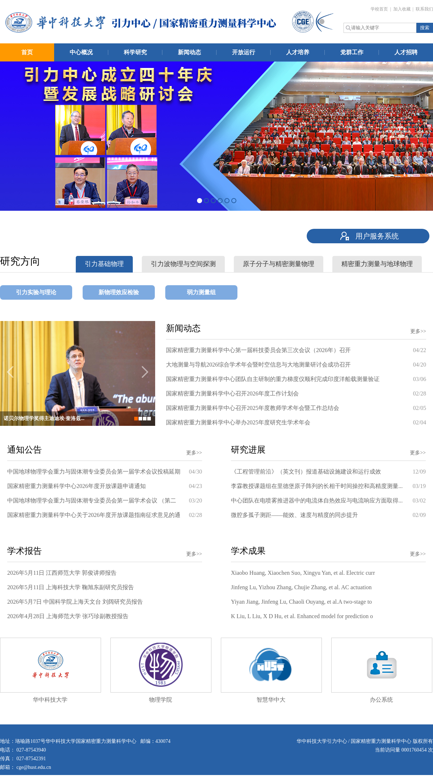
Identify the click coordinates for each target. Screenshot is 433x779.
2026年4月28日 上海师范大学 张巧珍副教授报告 (67, 616)
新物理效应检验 (119, 292)
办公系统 (381, 700)
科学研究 (135, 52)
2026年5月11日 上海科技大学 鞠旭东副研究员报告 (70, 587)
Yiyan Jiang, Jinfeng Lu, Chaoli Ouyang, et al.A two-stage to (301, 602)
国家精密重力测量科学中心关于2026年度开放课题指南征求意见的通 (93, 515)
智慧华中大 (271, 700)
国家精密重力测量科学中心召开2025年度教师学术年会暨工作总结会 (252, 408)
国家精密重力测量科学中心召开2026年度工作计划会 (232, 393)
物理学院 (160, 700)
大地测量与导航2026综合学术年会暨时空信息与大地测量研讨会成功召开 (258, 364)
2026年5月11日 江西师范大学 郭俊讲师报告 (62, 573)
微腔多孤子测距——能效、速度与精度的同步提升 (294, 515)
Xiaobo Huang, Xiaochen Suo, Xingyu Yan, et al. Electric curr (303, 573)
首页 (27, 52)
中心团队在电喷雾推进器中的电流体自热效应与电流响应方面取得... (317, 500)
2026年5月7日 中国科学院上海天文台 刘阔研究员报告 (75, 602)
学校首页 (380, 9)
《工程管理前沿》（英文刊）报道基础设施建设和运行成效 (306, 471)
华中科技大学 (50, 700)
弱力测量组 (201, 292)
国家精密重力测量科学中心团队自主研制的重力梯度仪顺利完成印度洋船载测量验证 (273, 379)
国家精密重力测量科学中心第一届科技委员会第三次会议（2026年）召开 (258, 350)
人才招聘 (405, 52)
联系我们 (424, 9)
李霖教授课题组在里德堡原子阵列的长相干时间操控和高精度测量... (317, 486)
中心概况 (81, 52)
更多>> (418, 331)
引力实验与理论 (36, 292)
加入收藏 (402, 9)
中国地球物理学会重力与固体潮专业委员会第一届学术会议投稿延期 (93, 471)
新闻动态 (189, 52)
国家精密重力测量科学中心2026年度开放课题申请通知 (76, 486)
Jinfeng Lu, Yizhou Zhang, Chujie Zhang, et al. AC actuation (301, 587)
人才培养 (297, 52)
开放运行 (243, 52)
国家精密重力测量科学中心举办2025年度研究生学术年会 (238, 422)
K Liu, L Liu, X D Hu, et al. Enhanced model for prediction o (302, 616)
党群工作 (351, 52)
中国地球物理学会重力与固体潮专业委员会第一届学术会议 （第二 (91, 500)
